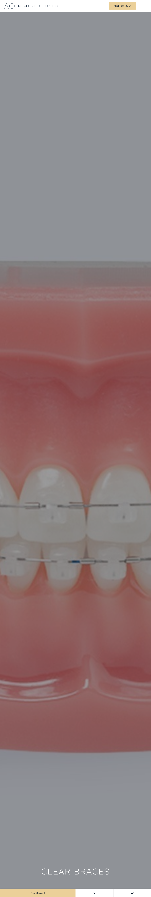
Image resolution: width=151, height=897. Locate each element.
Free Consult (122, 6)
